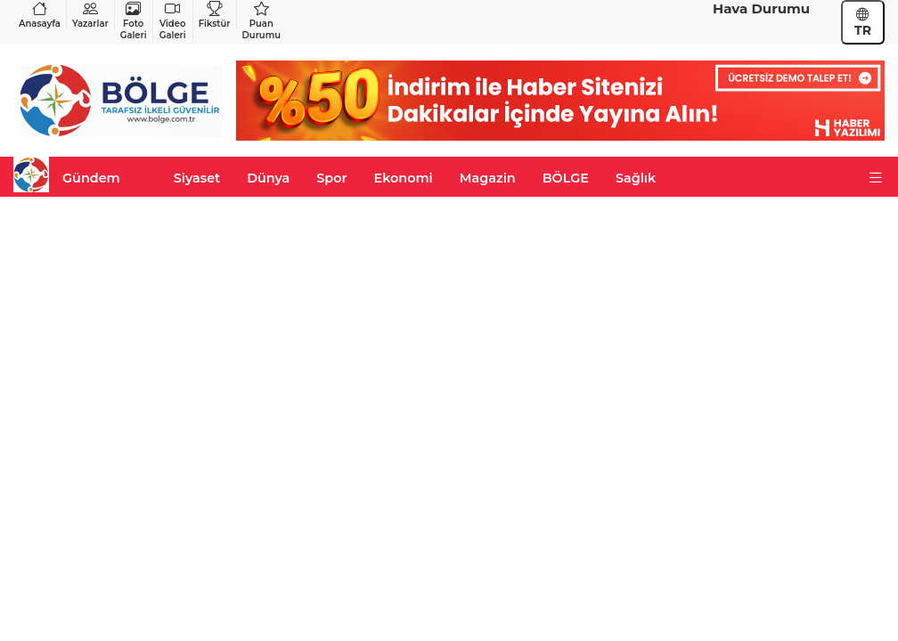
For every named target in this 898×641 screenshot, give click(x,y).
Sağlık (636, 178)
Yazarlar (90, 14)
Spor (331, 178)
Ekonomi (403, 178)
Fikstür (215, 14)
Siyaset (197, 178)
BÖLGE (566, 178)
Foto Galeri (133, 20)
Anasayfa (40, 14)
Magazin (488, 178)
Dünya (268, 178)
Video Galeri (173, 20)
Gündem (91, 178)
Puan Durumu (261, 20)
